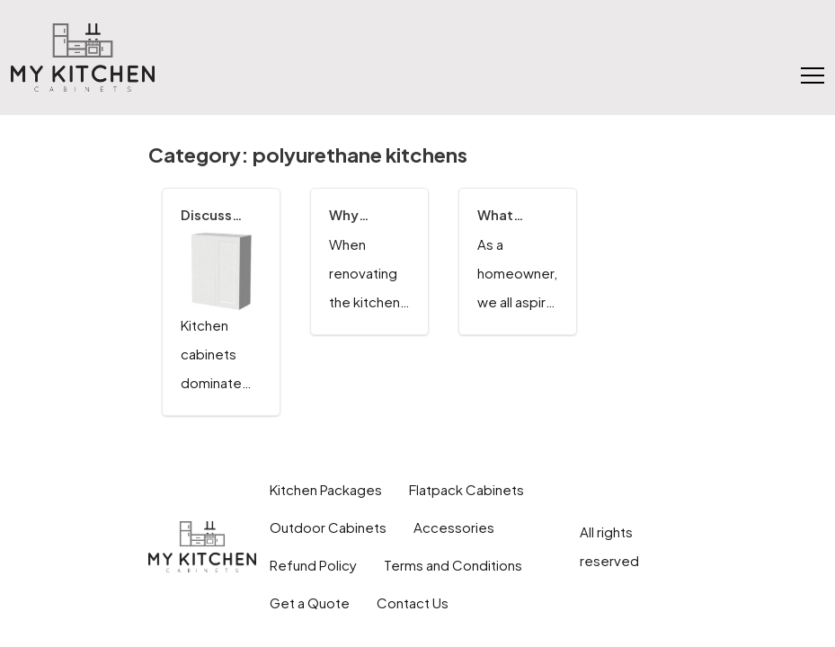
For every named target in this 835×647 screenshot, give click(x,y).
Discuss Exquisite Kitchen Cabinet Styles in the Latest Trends (216, 215)
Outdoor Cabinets (328, 527)
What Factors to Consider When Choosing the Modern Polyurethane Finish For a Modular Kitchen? (517, 215)
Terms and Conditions (453, 564)
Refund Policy (313, 564)
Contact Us (413, 602)
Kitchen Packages (326, 489)
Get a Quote (310, 602)
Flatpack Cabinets (466, 489)
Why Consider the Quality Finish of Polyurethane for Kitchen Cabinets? (369, 215)
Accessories (453, 527)
